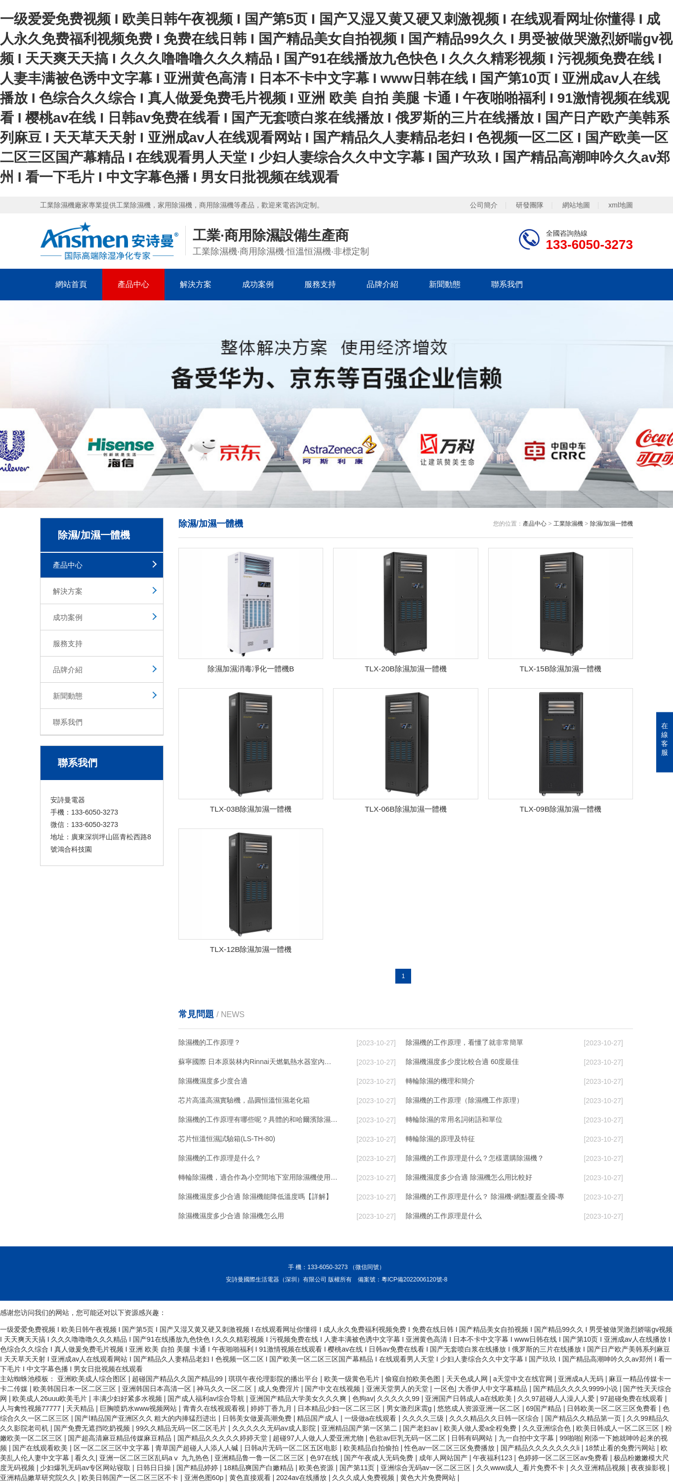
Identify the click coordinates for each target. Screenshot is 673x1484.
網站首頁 (71, 284)
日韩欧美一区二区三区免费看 (613, 1410)
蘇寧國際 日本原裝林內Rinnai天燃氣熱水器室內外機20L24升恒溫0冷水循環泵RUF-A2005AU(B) (257, 1063)
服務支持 (320, 284)
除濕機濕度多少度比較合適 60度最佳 (462, 1063)
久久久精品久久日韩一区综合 (495, 1420)
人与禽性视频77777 (31, 1410)
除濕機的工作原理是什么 (444, 1217)
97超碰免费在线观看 (632, 1400)
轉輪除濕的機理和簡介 (440, 1082)
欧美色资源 (317, 1469)
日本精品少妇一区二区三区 (339, 1410)
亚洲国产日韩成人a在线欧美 (469, 1400)
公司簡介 (484, 205)
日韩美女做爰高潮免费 (258, 1420)
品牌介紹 (382, 284)
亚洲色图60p (204, 1479)
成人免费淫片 (279, 1390)
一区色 (444, 1390)
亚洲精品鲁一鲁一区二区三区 (260, 1459)
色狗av (363, 1400)
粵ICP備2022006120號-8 (414, 1281)
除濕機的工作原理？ (209, 1044)
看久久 (85, 1459)
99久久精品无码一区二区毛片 (182, 1430)
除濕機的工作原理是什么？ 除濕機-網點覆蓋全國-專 (485, 1198)
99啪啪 (570, 1439)
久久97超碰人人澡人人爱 (556, 1400)
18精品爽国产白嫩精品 (259, 1469)
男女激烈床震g (410, 1410)
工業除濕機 (568, 523)
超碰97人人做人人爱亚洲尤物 (319, 1439)
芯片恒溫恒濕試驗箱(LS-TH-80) (226, 1140)
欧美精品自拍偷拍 (372, 1449)
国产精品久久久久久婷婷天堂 (223, 1439)
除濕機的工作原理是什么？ (219, 1159)
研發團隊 (530, 205)
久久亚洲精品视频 (599, 1469)
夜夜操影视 (649, 1469)
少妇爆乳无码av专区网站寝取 (86, 1469)
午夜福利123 (493, 1459)
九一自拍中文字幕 (527, 1439)
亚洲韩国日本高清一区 (157, 1390)
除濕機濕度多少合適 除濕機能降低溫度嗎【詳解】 (255, 1198)
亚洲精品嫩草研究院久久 (39, 1479)
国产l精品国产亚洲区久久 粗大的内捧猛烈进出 (146, 1420)
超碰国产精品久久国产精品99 (178, 1380)
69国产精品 (544, 1410)
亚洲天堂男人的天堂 (398, 1390)
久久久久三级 (424, 1420)
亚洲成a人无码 (581, 1380)
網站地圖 (576, 205)
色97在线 (325, 1459)
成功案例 (258, 284)
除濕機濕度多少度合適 (213, 1082)
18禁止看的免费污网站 (621, 1449)
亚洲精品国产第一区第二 (360, 1430)
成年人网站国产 (444, 1459)
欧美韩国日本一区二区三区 (75, 1390)
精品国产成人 (318, 1420)
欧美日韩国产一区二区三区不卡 (131, 1479)
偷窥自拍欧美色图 (413, 1380)
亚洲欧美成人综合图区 (92, 1380)
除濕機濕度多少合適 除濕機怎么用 (231, 1217)
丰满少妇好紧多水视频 (128, 1400)
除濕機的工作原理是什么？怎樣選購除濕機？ (475, 1159)
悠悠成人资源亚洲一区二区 (479, 1410)
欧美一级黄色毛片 (352, 1380)
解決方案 (195, 284)
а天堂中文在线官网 (523, 1380)
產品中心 (133, 284)
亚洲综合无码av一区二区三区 (426, 1469)
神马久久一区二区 (225, 1390)
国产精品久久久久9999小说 (576, 1390)
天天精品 (81, 1410)
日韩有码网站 (473, 1439)
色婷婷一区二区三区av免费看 (564, 1459)
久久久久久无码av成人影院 (275, 1430)
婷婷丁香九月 (272, 1410)
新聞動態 (445, 284)
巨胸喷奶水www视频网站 (139, 1410)
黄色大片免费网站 (429, 1479)
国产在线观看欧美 (41, 1449)
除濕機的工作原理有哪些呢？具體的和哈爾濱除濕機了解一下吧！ (257, 1121)
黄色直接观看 (251, 1479)
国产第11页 (358, 1469)
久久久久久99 (399, 1400)
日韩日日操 (154, 1469)
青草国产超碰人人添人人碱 (197, 1449)
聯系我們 (507, 284)
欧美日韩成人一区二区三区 (618, 1430)
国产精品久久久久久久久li (541, 1449)
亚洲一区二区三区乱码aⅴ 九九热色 (155, 1459)
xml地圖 (620, 205)
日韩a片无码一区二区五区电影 (292, 1449)
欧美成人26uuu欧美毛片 (50, 1400)
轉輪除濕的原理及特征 (440, 1140)
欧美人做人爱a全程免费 (481, 1430)
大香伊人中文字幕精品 (493, 1390)
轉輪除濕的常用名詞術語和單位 (454, 1121)
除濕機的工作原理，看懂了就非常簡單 (464, 1044)
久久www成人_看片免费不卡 (521, 1469)
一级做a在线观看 (371, 1420)
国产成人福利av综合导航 (207, 1400)
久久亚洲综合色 (547, 1430)
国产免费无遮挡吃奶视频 (93, 1430)
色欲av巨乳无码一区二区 (408, 1439)
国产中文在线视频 (333, 1390)
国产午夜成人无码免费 (379, 1459)
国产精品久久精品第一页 (584, 1420)
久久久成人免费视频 (364, 1479)
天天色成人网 (468, 1380)
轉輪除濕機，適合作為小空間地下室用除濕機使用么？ (257, 1179)
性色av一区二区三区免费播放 (450, 1449)
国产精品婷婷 (198, 1469)
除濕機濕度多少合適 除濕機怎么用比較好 (469, 1179)
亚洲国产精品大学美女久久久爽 (299, 1400)
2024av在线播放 (302, 1479)
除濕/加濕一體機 (611, 523)
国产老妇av (421, 1430)
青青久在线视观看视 (215, 1410)
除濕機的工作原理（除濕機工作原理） (464, 1102)
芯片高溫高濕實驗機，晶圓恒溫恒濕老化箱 (244, 1102)
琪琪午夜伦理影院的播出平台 (274, 1380)
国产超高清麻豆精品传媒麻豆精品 (120, 1439)
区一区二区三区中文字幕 (113, 1449)
